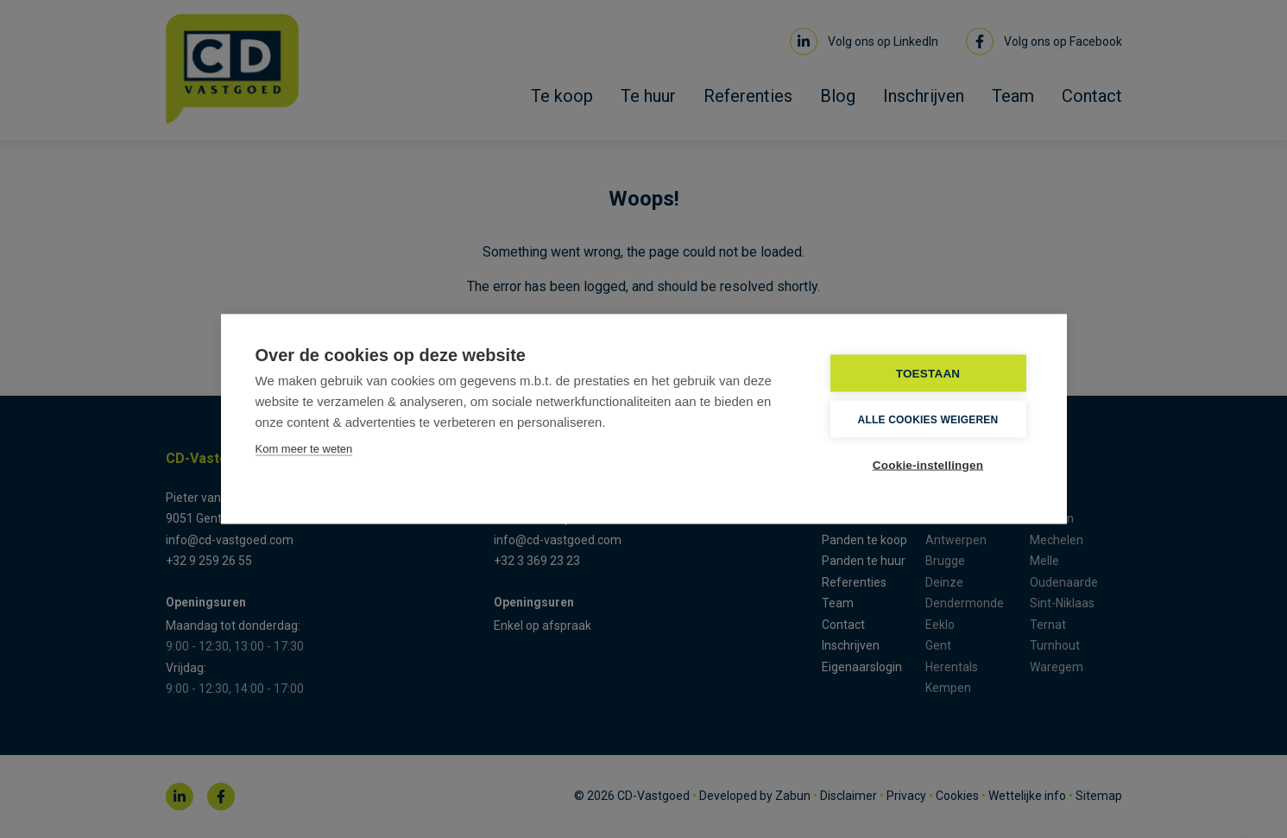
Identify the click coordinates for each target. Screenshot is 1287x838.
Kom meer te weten (304, 448)
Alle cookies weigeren (928, 419)
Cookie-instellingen (928, 465)
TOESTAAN (928, 373)
